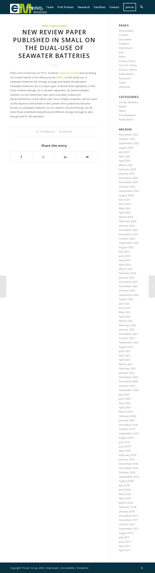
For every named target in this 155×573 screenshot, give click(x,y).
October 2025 (127, 139)
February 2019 (127, 455)
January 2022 (127, 329)
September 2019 (129, 433)
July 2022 (124, 303)
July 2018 (124, 485)
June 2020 (125, 399)
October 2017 (127, 524)
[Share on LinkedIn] (65, 157)
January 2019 (127, 459)
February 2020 (127, 416)
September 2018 (129, 476)
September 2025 (129, 143)
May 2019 (124, 450)
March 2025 (126, 165)
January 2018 (127, 511)
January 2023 (127, 277)
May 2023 (124, 260)
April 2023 (125, 264)
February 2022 (127, 325)
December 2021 (128, 334)
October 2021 (127, 338)
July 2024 (124, 199)
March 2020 (126, 411)
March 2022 (126, 321)
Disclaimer (125, 39)
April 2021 (125, 360)
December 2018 (128, 464)
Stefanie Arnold (69, 73)
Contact (123, 35)
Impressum (126, 48)
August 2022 (126, 299)
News (45, 25)
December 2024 (128, 178)
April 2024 (125, 212)
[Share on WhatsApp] (43, 157)
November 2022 (128, 286)
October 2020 (127, 386)
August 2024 (126, 195)
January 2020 (127, 420)
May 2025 (124, 156)
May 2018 (124, 494)
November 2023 (128, 234)
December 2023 (128, 230)
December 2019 (128, 425)
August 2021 (126, 347)
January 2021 (127, 373)
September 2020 (129, 390)
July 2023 (124, 251)
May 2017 (124, 546)
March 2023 (126, 269)
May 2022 (124, 312)
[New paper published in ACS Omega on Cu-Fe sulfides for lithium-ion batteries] (3, 286)
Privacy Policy (127, 61)
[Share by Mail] (87, 157)
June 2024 (125, 204)
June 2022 (125, 308)
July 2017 (124, 537)
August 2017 (126, 533)
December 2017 (128, 515)
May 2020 (124, 403)
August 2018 (126, 481)
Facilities (124, 43)
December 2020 (128, 377)
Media (123, 106)
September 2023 (129, 243)
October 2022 (127, 290)
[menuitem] (18, 7)
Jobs (121, 52)
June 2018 (125, 489)
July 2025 (124, 152)
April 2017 (125, 550)
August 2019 (126, 437)
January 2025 (127, 173)
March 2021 (126, 364)
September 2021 (129, 342)
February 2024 (127, 221)
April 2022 (125, 316)
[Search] (141, 7)
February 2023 (127, 273)
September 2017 (129, 528)
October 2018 (127, 472)
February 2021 (127, 368)
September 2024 (129, 191)
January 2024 (127, 225)
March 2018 (126, 503)
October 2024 (127, 186)
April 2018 (125, 498)
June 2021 (125, 351)
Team (122, 82)
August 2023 (126, 247)
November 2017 (128, 520)
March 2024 (126, 217)
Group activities (128, 102)
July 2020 (124, 394)
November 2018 (128, 468)
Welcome (124, 87)
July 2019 (124, 442)
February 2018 (127, 507)
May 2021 (124, 355)
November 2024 (128, 182)
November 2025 (128, 134)
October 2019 (127, 429)
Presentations (127, 115)
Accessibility (126, 31)
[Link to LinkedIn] (142, 568)
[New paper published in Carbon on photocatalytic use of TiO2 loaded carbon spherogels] (152, 286)
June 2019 (125, 446)
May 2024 (124, 208)
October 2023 (127, 238)
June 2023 (125, 256)
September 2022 (129, 295)
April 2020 (125, 407)
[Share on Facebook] (21, 157)
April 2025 (125, 160)
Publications (58, 25)
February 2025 (127, 169)
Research (125, 78)
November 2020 (128, 381)
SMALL (60, 77)
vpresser (67, 131)
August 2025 (126, 147)
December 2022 (128, 282)
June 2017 (125, 542)
